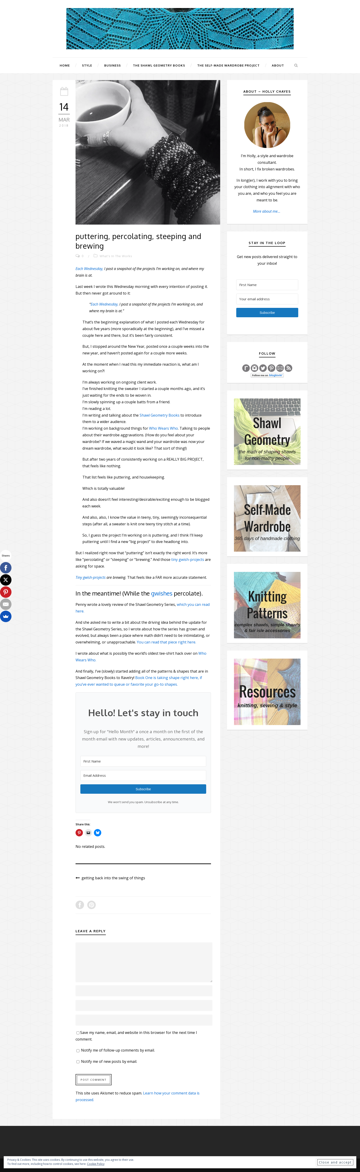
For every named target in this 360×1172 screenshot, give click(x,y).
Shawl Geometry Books (160, 415)
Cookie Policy (95, 1164)
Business (112, 65)
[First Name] (143, 761)
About (278, 65)
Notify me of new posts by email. (109, 1061)
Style (87, 65)
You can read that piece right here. (166, 642)
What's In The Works (116, 256)
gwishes (161, 593)
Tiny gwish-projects (91, 577)
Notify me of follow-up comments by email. (118, 1050)
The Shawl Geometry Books (159, 65)
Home (65, 65)
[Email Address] (143, 775)
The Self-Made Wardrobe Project (228, 65)
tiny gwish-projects (187, 559)
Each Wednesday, (89, 268)
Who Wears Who (163, 428)
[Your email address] (267, 299)
